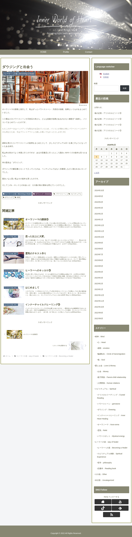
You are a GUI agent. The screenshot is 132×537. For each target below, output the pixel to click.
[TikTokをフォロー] (103, 508)
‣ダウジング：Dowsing (42, 194)
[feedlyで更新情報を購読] (120, 508)
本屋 (17, 197)
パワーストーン (60, 194)
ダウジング (8, 197)
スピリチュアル (75, 194)
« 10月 (96, 173)
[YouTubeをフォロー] (120, 501)
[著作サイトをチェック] (103, 501)
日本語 (106, 77)
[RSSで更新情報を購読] (111, 514)
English (106, 74)
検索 (96, 83)
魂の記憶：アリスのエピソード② (107, 113)
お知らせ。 (98, 107)
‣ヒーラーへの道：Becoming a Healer (17, 194)
